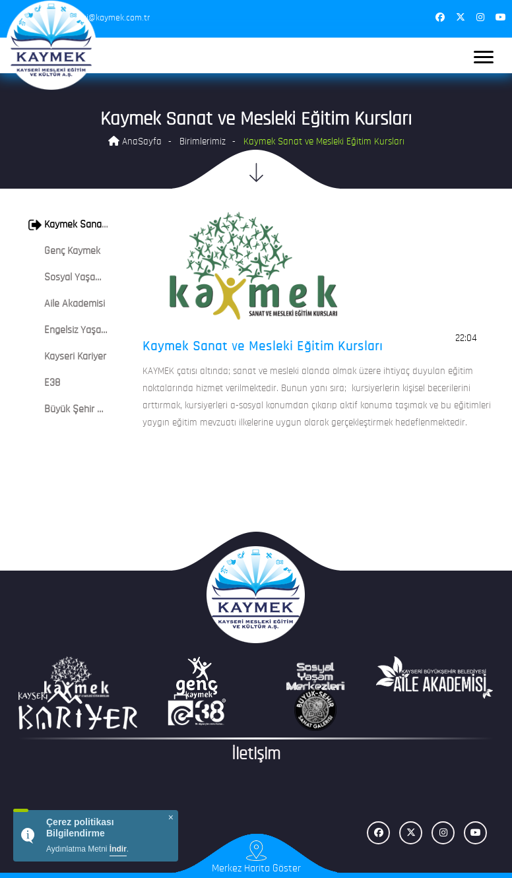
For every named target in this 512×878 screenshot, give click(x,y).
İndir (118, 849)
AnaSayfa (135, 141)
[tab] (70, 225)
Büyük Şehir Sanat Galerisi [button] (92, 409)
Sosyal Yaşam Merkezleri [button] (88, 277)
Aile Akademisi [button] (66, 304)
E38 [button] (44, 383)
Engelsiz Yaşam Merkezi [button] (85, 330)
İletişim (256, 755)
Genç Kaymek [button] (64, 251)
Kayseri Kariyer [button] (67, 357)
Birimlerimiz (202, 142)
